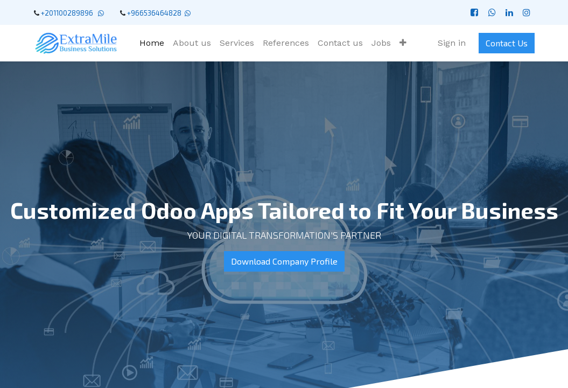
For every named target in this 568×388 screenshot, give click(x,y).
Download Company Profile (284, 261)
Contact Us (507, 43)
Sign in (452, 43)
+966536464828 (154, 13)
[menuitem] (152, 43)
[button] (403, 43)
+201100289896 (68, 13)
